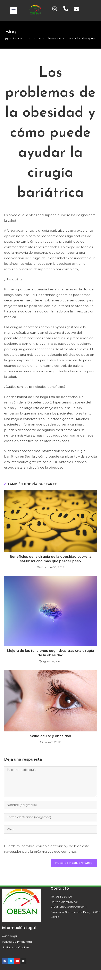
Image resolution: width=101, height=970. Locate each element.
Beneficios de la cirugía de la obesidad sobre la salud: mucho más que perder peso (51, 559)
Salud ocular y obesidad (50, 736)
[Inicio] (6, 38)
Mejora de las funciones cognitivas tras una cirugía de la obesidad (50, 653)
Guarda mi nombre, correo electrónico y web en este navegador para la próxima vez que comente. (46, 848)
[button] (13, 10)
